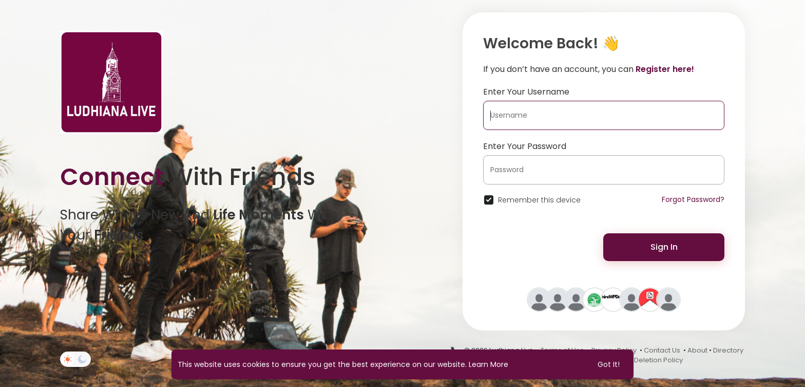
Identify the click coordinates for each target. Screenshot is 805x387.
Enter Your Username (526, 92)
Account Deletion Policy (644, 360)
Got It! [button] (609, 364)
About (697, 350)
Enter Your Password (524, 146)
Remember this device (539, 200)
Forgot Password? (693, 199)
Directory (728, 350)
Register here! (665, 69)
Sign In (664, 247)
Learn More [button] (488, 364)
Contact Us (662, 350)
